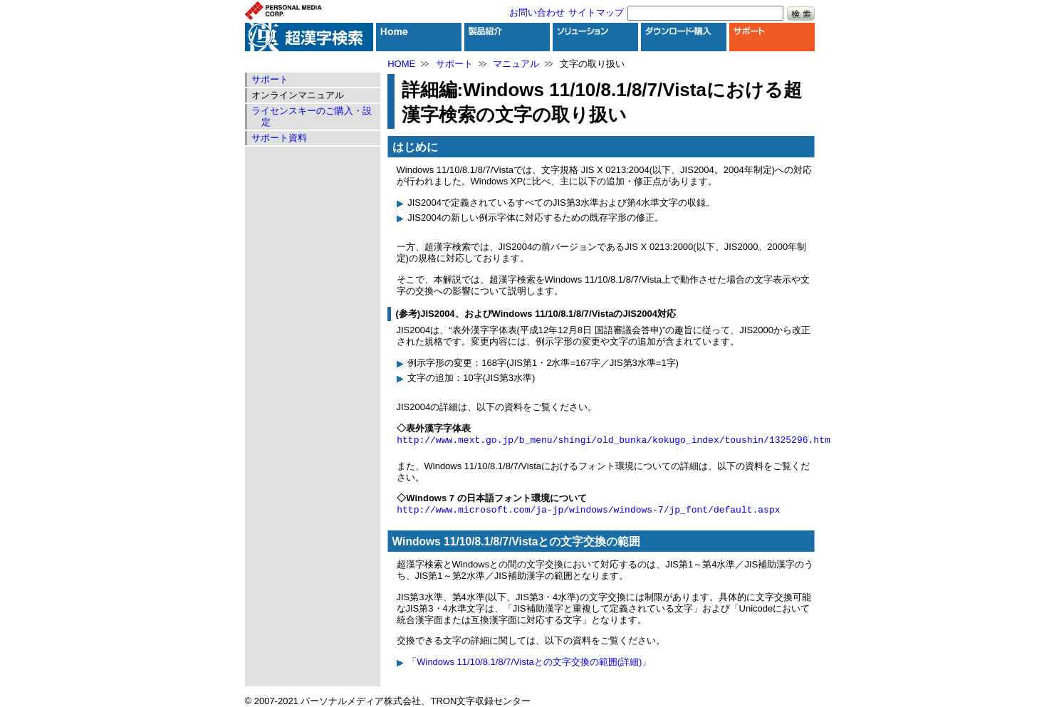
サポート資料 (279, 137)
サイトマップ (596, 12)
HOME (401, 63)
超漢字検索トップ (309, 37)
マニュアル (516, 63)
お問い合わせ (537, 12)
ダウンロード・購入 (683, 37)
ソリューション (595, 37)
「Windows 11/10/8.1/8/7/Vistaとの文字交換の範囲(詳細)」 (529, 661)
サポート (454, 63)
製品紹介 (507, 37)
